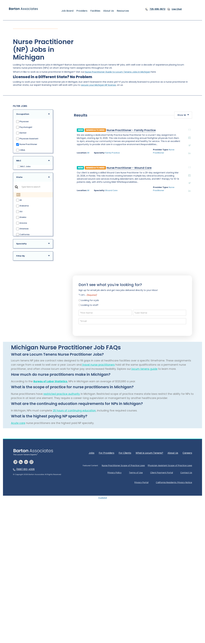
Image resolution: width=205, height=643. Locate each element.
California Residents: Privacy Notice (174, 585)
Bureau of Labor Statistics (50, 484)
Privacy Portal (141, 585)
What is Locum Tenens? (149, 555)
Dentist (21, 133)
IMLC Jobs (23, 166)
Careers (187, 555)
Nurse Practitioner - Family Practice (83, 298)
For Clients (125, 555)
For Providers (106, 555)
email (148, 298)
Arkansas (22, 229)
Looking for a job (90, 403)
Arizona (21, 223)
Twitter (148, 314)
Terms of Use (136, 576)
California (22, 234)
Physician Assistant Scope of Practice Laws (170, 568)
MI (41, 321)
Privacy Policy (115, 576)
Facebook (148, 306)
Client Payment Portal (161, 576)
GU (19, 211)
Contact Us (186, 576)
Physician (22, 121)
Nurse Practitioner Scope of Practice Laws (123, 568)
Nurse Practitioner (26, 144)
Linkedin (148, 321)
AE (19, 200)
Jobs (91, 555)
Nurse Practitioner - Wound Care (81, 336)
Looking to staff (89, 408)
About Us (173, 555)
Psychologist (24, 127)
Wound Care (65, 358)
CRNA (20, 150)
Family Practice (66, 321)
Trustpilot (102, 600)
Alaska (21, 217)
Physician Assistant (27, 138)
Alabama (22, 206)
